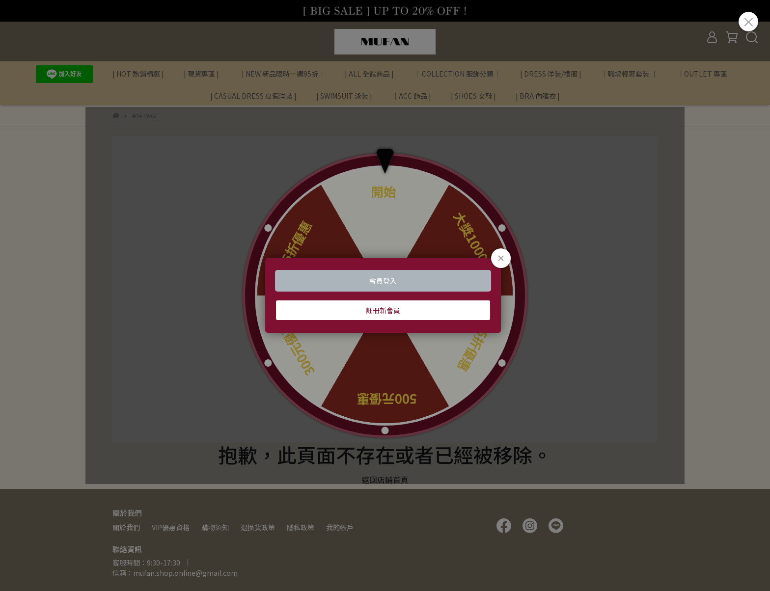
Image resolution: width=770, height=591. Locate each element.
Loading (385, 295)
